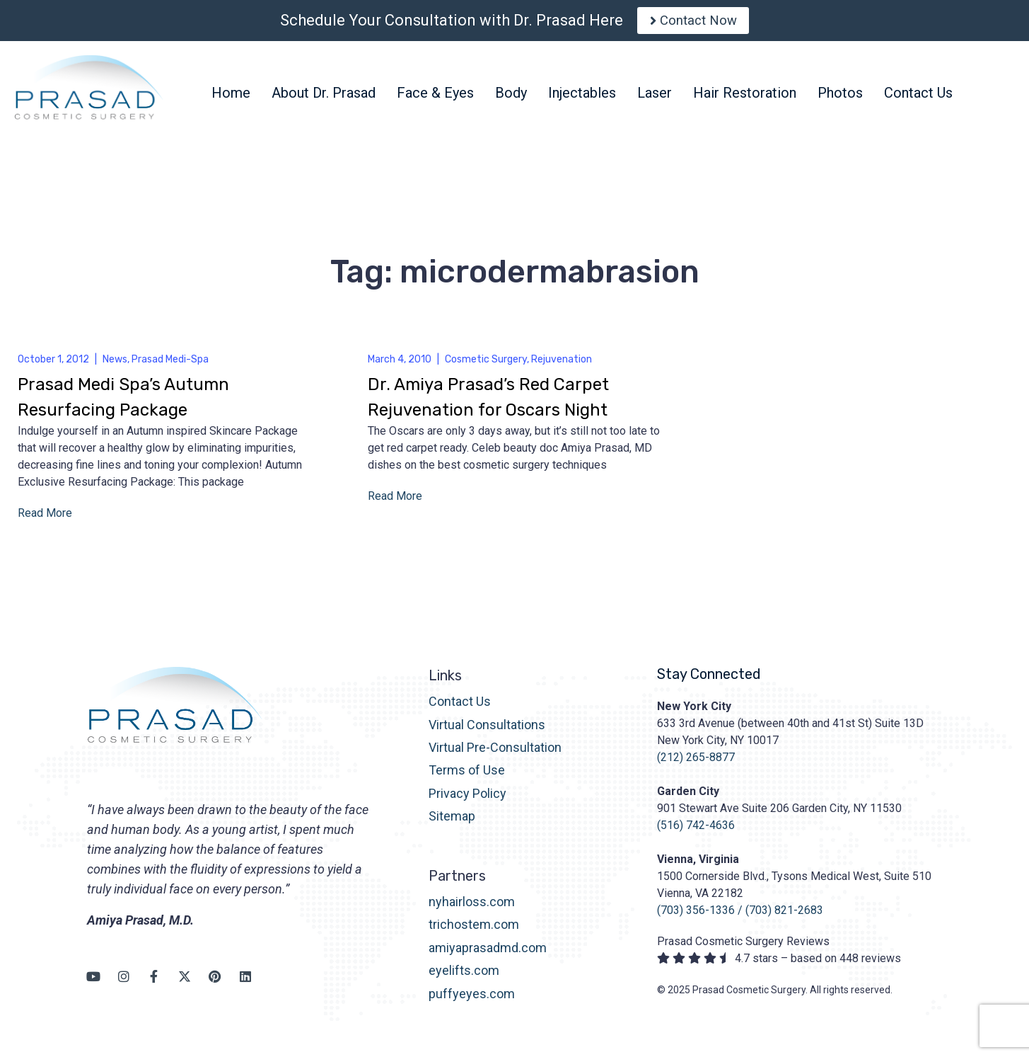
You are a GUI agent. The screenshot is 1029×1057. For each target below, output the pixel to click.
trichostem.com (474, 930)
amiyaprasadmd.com (488, 953)
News (115, 365)
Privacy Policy (467, 799)
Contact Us (460, 706)
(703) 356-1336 (696, 915)
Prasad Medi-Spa (170, 365)
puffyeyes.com (472, 999)
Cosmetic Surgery (486, 365)
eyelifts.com (464, 976)
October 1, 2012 (53, 365)
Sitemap (452, 821)
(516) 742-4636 (696, 831)
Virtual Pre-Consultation (495, 752)
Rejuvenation (561, 365)
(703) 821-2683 (784, 915)
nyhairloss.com (472, 907)
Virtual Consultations (487, 730)
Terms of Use (467, 776)
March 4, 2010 (399, 365)
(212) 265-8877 (696, 763)
